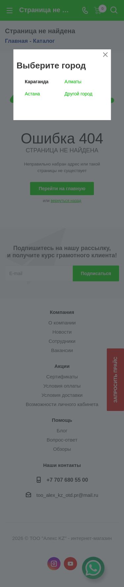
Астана (32, 93)
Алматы (72, 81)
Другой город (78, 93)
